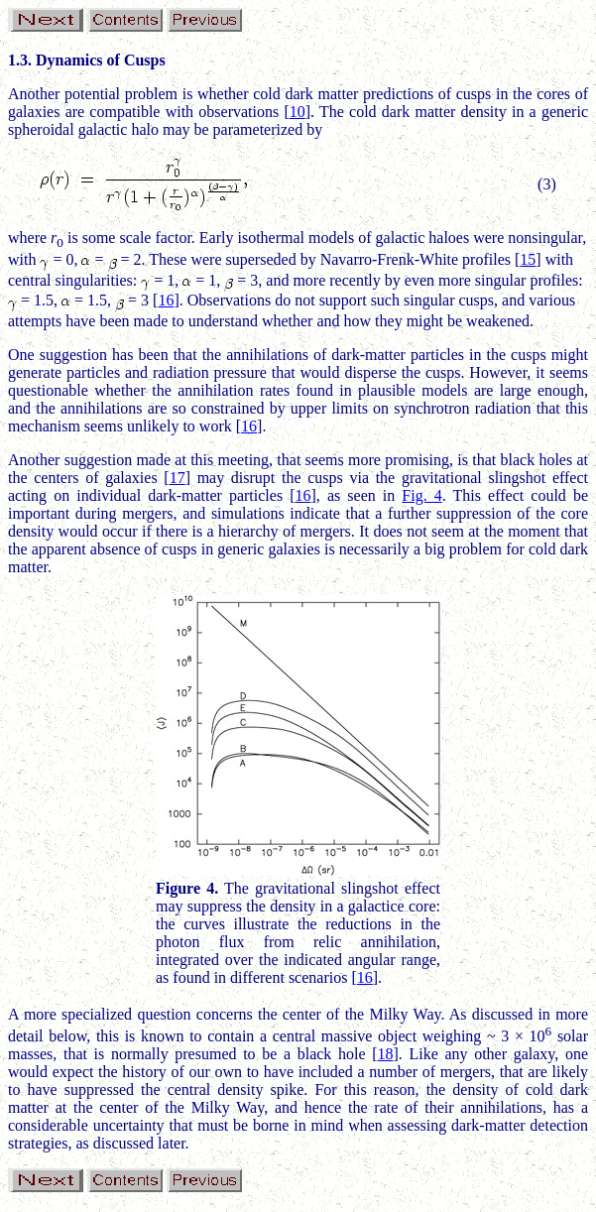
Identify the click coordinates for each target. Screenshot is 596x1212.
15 (528, 259)
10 (297, 111)
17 (177, 477)
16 (166, 300)
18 (385, 1053)
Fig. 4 (421, 495)
